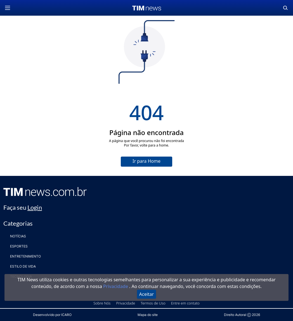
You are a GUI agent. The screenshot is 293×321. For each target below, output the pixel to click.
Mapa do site (148, 315)
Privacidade (116, 286)
